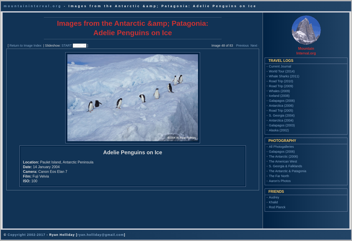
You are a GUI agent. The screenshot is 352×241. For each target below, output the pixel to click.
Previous (242, 45)
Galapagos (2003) (282, 125)
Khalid (273, 202)
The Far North (279, 176)
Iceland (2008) (279, 96)
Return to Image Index (25, 45)
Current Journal (280, 66)
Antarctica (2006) (281, 105)
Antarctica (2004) (281, 120)
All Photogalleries (281, 146)
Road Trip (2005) (281, 110)
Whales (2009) (279, 91)
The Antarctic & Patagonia (287, 171)
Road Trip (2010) (281, 81)
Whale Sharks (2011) (284, 76)
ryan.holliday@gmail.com (100, 235)
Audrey (274, 197)
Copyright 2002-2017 (26, 235)
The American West (283, 161)
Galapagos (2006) (282, 100)
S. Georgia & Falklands (285, 166)
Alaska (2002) (279, 130)
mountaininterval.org (33, 6)
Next (254, 45)
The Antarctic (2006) (283, 156)
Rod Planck (277, 207)
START (67, 45)
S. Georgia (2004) (282, 115)
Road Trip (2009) (281, 86)
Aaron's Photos (280, 181)
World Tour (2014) (282, 71)
